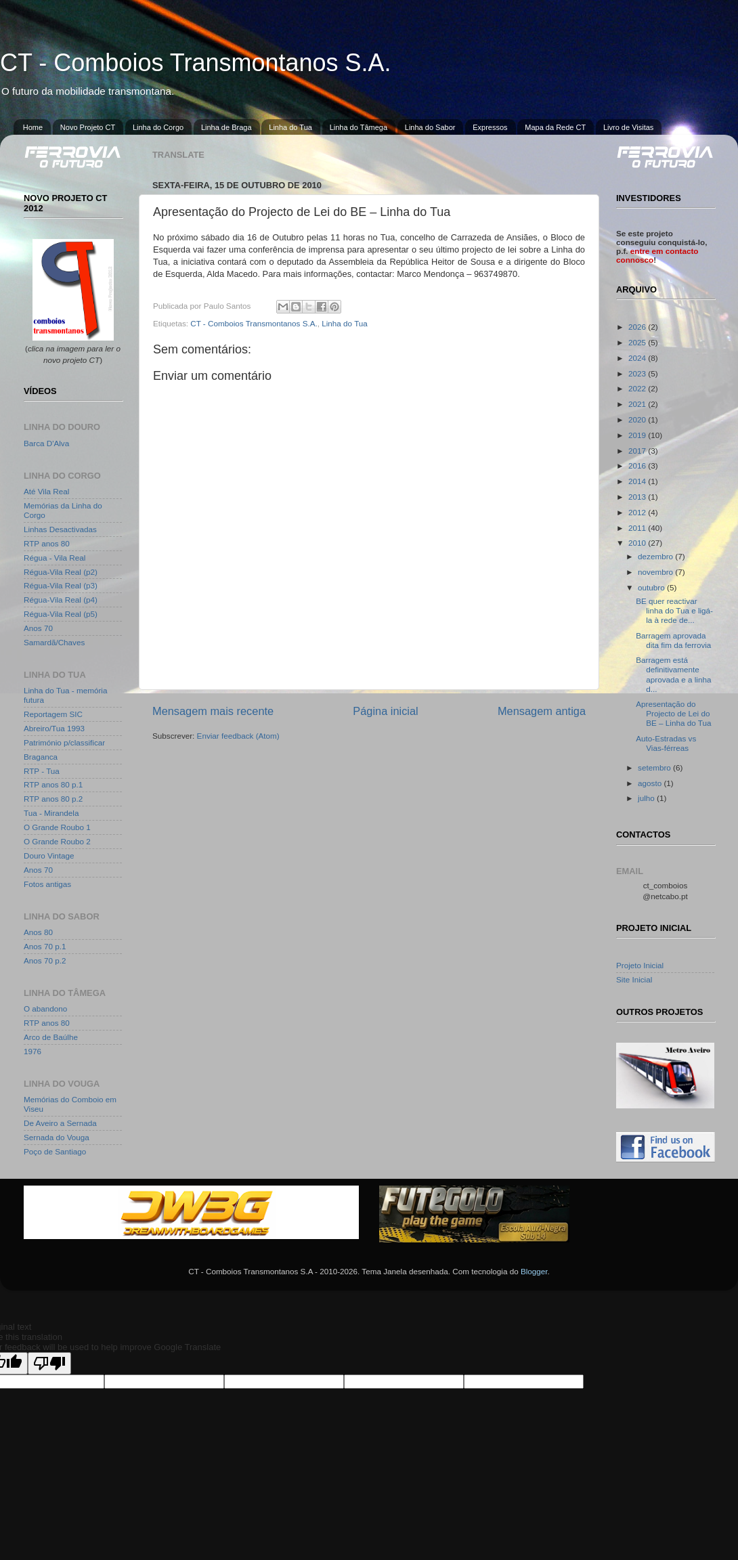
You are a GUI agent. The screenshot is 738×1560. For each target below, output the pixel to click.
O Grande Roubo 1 (57, 827)
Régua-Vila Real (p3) (60, 585)
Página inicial (385, 711)
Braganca (41, 756)
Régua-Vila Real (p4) (60, 599)
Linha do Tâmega (358, 127)
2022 (638, 388)
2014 (638, 481)
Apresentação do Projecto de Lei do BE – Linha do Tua (673, 713)
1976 (32, 1051)
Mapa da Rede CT (555, 127)
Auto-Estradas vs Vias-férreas (666, 743)
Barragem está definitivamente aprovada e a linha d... (673, 674)
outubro (652, 587)
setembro (655, 767)
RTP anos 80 (47, 543)
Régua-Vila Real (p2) (60, 571)
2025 (638, 342)
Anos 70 (38, 628)
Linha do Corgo (158, 127)
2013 (638, 496)
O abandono (45, 1008)
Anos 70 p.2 (45, 960)
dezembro (656, 556)
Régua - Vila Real (54, 557)
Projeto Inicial (640, 965)
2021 (638, 403)
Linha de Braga (226, 127)
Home (33, 127)
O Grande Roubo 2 (57, 841)
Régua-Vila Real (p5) (60, 613)
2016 (638, 465)
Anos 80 (38, 932)
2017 (638, 450)
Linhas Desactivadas (60, 529)
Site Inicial (634, 979)
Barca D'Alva (46, 443)
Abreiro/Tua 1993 (54, 728)
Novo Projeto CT (87, 127)
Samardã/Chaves (54, 642)
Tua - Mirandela (51, 812)
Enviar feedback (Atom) (238, 735)
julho (647, 798)
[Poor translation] (49, 1363)
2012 (638, 512)
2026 (638, 326)
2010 (638, 542)
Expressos (490, 127)
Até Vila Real (46, 491)
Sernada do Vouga (56, 1137)
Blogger (534, 1271)
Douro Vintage (49, 855)
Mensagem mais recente (213, 711)
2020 (638, 419)
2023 (638, 373)
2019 (638, 435)
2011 (638, 527)
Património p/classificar (64, 742)
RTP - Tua (42, 770)
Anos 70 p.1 (45, 946)
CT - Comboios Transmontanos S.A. (195, 63)
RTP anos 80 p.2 (53, 798)
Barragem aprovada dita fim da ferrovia (673, 640)
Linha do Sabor (430, 127)
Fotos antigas (47, 884)
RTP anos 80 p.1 (53, 784)
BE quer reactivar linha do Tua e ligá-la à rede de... (674, 610)
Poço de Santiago (55, 1151)
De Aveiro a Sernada (60, 1123)
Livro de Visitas (628, 127)
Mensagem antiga (542, 711)
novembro (656, 571)
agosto (651, 783)
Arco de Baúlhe (51, 1037)
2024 (638, 357)
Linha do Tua (290, 127)
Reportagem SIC (53, 714)
